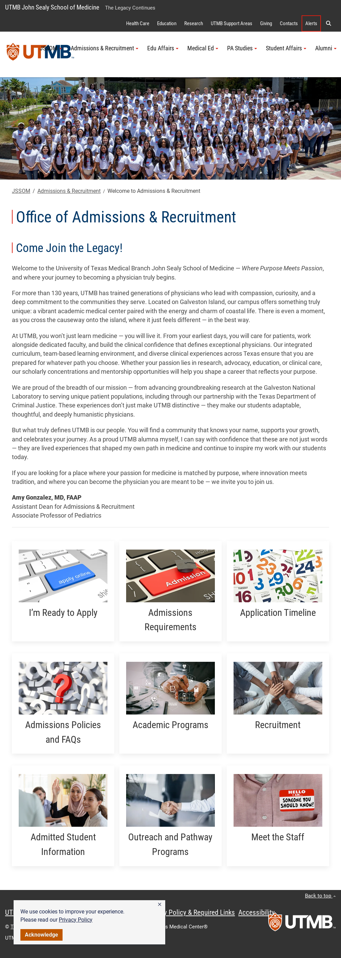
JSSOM (21, 191)
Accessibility (256, 912)
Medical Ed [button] (202, 48)
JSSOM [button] (51, 48)
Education (166, 23)
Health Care (137, 23)
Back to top (320, 896)
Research (193, 23)
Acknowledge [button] (41, 934)
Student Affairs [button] (286, 48)
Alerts (311, 23)
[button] (159, 904)
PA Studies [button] (242, 48)
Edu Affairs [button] (162, 48)
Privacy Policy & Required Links (190, 912)
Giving (266, 23)
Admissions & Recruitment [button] (104, 48)
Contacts (289, 23)
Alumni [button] (326, 48)
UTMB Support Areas (231, 23)
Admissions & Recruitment (69, 191)
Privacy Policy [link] (75, 920)
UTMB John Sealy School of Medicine (52, 7)
